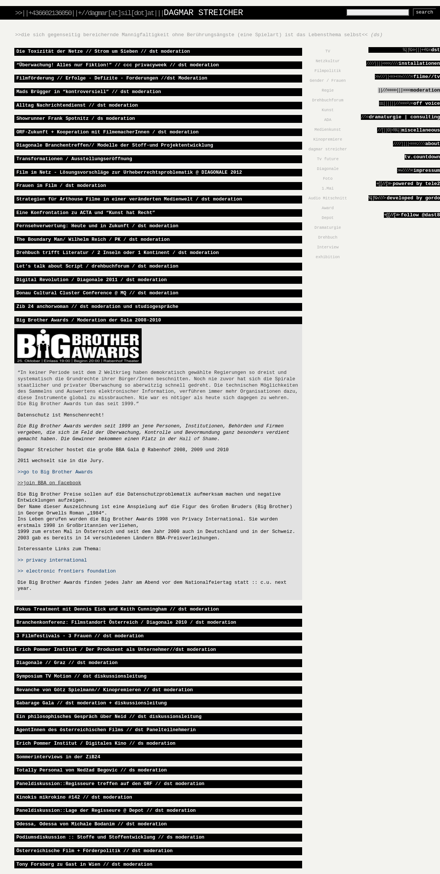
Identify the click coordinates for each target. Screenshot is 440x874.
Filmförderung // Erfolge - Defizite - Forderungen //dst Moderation (111, 78)
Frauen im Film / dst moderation (61, 185)
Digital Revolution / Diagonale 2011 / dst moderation (91, 280)
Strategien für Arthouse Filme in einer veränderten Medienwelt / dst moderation (129, 199)
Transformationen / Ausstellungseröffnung (74, 159)
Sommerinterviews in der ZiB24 (58, 757)
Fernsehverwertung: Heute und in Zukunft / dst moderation (97, 226)
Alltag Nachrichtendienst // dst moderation (77, 105)
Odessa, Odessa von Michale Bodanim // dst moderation (91, 824)
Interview (328, 247)
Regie (328, 90)
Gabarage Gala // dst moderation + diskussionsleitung (91, 703)
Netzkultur (328, 61)
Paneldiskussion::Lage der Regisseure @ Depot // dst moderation (106, 810)
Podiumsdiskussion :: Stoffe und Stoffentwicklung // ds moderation (110, 837)
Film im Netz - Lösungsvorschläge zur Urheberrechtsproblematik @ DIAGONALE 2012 (129, 172)
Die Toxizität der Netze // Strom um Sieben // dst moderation (103, 51)
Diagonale (328, 169)
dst (435, 50)
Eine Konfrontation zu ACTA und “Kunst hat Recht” (85, 213)
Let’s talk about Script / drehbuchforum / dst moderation (97, 266)
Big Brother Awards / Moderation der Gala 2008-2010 (88, 320)
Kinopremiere (327, 139)
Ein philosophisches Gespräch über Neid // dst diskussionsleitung (108, 716)
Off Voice (426, 103)
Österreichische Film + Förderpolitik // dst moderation (94, 851)
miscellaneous (421, 130)
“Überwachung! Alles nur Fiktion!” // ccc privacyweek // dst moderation (117, 65)
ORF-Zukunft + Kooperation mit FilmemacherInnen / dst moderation (107, 132)
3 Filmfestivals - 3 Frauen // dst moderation (80, 636)
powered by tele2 (416, 184)
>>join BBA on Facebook (49, 483)
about (432, 144)
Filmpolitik (328, 71)
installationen (419, 63)
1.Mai (328, 188)
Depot (328, 218)
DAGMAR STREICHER (203, 13)
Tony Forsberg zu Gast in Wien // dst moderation (84, 864)
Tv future (328, 159)
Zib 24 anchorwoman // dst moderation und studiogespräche (97, 306)
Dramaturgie (328, 227)
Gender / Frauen (328, 80)
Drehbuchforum (327, 100)
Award (328, 208)
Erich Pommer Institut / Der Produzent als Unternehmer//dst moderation (116, 649)
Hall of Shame (198, 439)
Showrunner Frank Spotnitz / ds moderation (75, 118)
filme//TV (426, 77)
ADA (327, 120)
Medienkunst (328, 129)
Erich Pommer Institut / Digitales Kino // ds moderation (95, 743)
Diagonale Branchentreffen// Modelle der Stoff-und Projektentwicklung (114, 145)
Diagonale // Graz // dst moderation (67, 663)
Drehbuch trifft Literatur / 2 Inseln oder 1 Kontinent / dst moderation (117, 253)
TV (327, 51)
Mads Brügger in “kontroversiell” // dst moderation (88, 92)
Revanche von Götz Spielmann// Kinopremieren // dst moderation (104, 690)
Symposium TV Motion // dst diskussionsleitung (81, 676)
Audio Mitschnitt (328, 198)
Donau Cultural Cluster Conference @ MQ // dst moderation (97, 293)
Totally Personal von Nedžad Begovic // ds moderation (91, 770)
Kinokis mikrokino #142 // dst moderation (74, 797)
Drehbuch (327, 237)
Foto (328, 178)
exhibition (328, 257)
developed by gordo (413, 198)
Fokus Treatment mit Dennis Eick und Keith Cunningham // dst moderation (117, 609)
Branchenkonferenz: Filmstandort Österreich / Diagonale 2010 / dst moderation (126, 622)
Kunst (328, 110)
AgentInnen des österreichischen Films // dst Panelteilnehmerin (106, 730)
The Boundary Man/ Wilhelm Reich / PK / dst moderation (93, 239)
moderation (425, 90)
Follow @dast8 (412, 215)
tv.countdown (422, 157)
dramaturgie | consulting (404, 117)
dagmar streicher (328, 149)
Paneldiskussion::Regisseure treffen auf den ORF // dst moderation (110, 784)
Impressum (426, 170)
